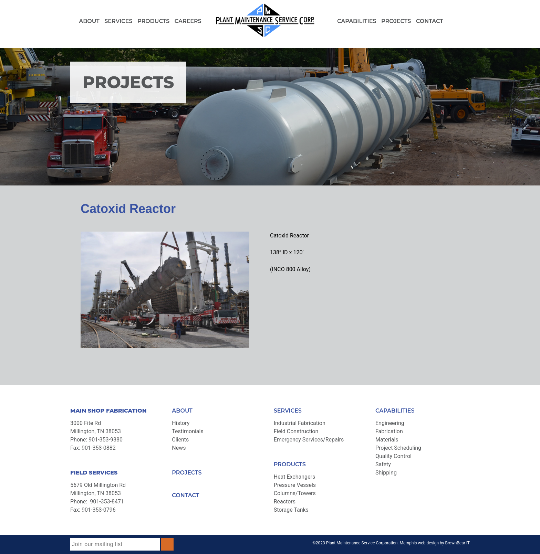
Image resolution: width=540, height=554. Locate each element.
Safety (383, 464)
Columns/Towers (295, 493)
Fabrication (389, 431)
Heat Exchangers (294, 476)
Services (118, 21)
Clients (180, 439)
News (179, 448)
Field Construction (296, 431)
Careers (188, 21)
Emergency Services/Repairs (309, 439)
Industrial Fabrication (299, 423)
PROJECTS (186, 472)
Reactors (284, 501)
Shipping (386, 472)
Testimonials (187, 431)
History (180, 423)
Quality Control (393, 456)
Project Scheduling (398, 448)
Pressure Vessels (295, 485)
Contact (429, 21)
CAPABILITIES (395, 410)
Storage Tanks (291, 510)
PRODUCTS (290, 464)
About (89, 21)
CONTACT (185, 495)
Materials (386, 439)
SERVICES (288, 410)
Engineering (389, 423)
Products (153, 21)
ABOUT (182, 410)
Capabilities (356, 21)
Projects (396, 21)
